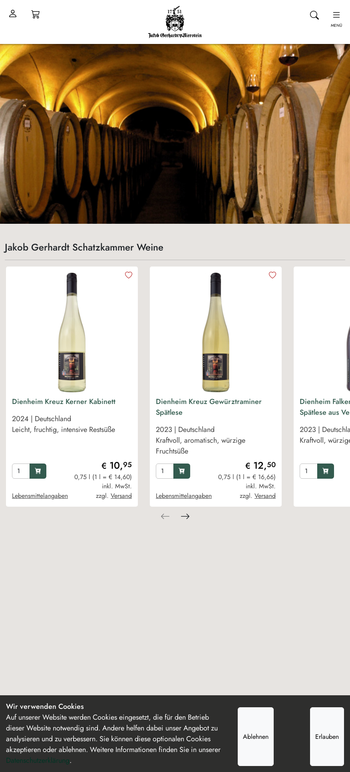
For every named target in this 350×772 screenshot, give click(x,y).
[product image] (72, 332)
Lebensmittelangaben (40, 495)
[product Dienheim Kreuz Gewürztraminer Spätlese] (216, 428)
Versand (121, 495)
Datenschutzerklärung (38, 760)
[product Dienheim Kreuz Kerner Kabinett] (72, 428)
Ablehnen (255, 736)
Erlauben (327, 736)
